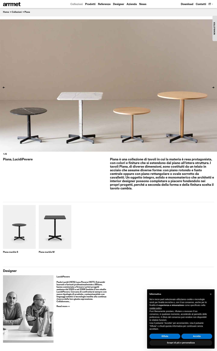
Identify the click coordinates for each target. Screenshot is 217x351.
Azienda (132, 4)
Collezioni (76, 4)
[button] (210, 294)
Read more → (63, 306)
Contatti (201, 4)
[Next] (213, 87)
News (142, 4)
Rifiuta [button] (165, 336)
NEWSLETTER (214, 28)
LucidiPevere (63, 277)
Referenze (104, 4)
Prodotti (90, 4)
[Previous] (4, 87)
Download (187, 4)
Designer (118, 4)
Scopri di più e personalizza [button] (181, 342)
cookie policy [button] (155, 308)
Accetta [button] (197, 336)
